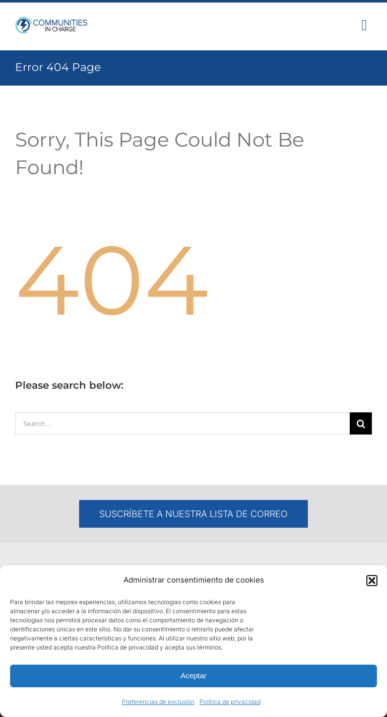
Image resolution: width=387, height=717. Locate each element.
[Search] (361, 423)
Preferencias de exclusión (158, 701)
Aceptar (193, 675)
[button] (372, 581)
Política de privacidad (230, 701)
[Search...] (182, 423)
